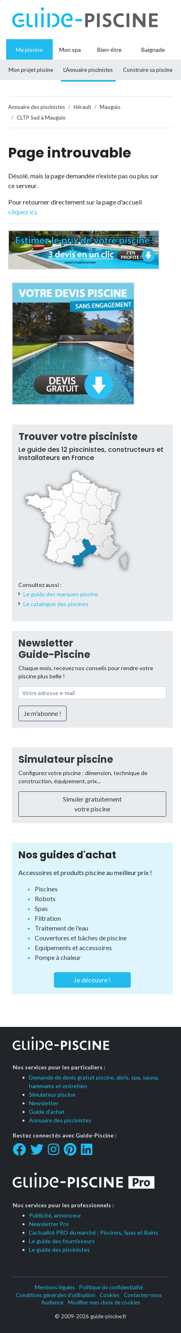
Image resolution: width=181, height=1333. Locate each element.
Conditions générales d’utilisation (55, 1295)
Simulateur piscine (65, 759)
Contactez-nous (143, 1295)
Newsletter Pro (49, 1223)
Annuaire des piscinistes (60, 1120)
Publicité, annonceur (55, 1215)
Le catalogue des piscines (56, 603)
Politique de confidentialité (111, 1287)
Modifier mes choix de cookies (104, 1302)
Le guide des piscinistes (59, 1249)
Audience (52, 1302)
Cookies (109, 1295)
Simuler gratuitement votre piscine (92, 804)
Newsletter (43, 1103)
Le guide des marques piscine (60, 594)
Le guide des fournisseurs (62, 1240)
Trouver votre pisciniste (78, 436)
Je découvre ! (92, 980)
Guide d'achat (47, 1111)
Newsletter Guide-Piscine (54, 649)
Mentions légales (55, 1287)
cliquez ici (22, 212)
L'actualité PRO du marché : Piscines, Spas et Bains (93, 1232)
